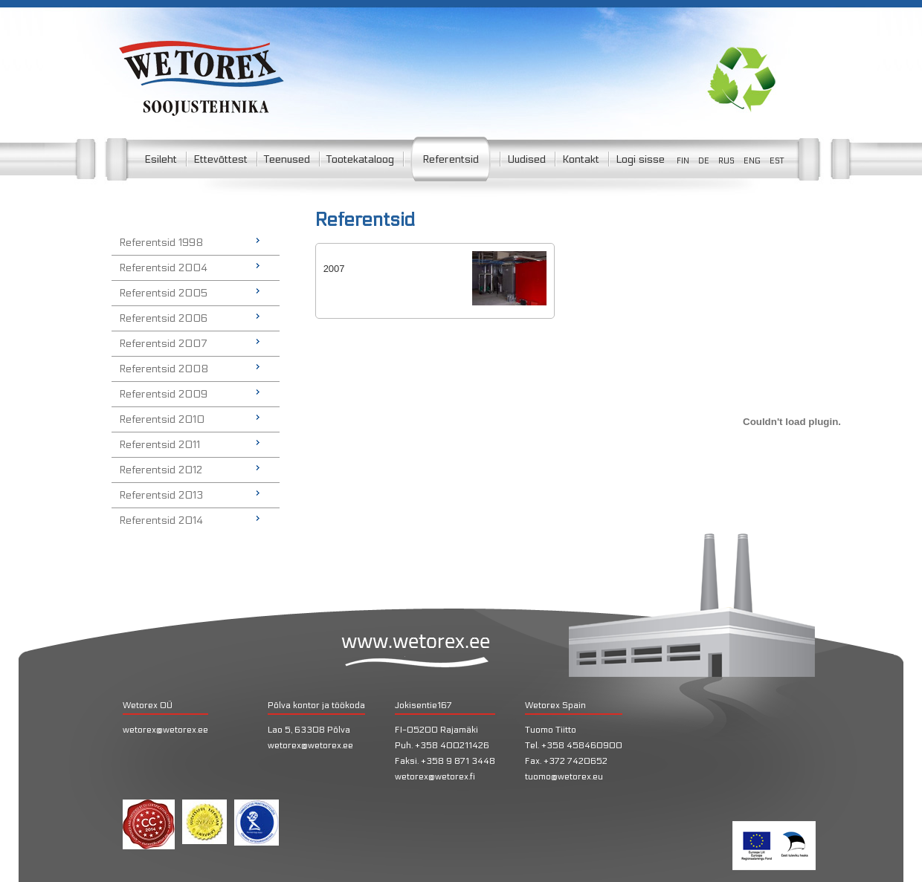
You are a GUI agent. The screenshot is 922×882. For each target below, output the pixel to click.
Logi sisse (640, 159)
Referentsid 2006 (163, 318)
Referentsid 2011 (159, 444)
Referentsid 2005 (163, 293)
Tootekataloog (360, 159)
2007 (334, 268)
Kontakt (580, 159)
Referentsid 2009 (163, 394)
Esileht (160, 159)
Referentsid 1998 (161, 242)
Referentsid (450, 159)
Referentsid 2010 (161, 419)
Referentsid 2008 (163, 369)
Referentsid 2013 (161, 495)
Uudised (526, 159)
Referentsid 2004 (163, 268)
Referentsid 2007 (163, 343)
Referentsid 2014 (161, 520)
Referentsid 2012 (160, 470)
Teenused (287, 159)
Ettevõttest (220, 159)
